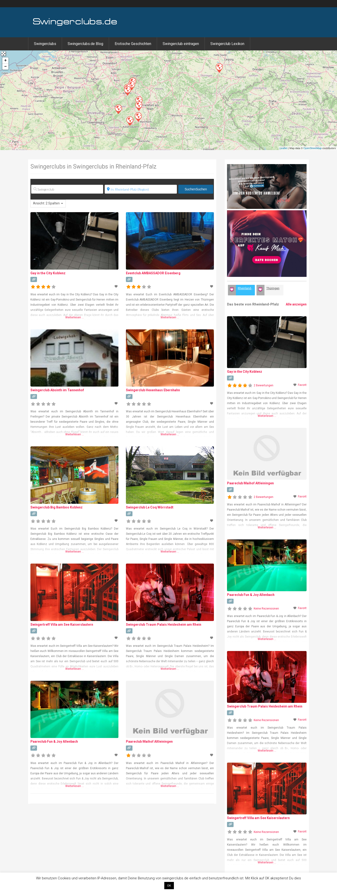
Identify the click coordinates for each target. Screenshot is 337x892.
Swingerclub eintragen (181, 43)
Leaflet (283, 148)
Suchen (196, 189)
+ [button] (5, 60)
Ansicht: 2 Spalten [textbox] (46, 203)
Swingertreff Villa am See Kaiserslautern (61, 624)
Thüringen (272, 288)
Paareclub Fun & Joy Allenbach (54, 741)
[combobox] (48, 203)
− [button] (5, 66)
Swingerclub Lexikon (227, 43)
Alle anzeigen (296, 304)
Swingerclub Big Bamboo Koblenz (56, 507)
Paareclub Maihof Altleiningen (149, 741)
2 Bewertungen (263, 385)
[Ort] (141, 189)
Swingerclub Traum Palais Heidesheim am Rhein (163, 624)
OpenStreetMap (313, 148)
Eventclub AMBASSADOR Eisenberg (153, 273)
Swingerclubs (45, 43)
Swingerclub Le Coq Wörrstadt (149, 507)
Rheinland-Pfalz (246, 288)
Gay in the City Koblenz (48, 273)
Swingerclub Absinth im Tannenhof (57, 390)
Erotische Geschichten (133, 43)
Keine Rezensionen (266, 608)
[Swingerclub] (67, 189)
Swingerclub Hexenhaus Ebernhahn (153, 390)
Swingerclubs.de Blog (85, 43)
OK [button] (169, 885)
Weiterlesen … (74, 317)
